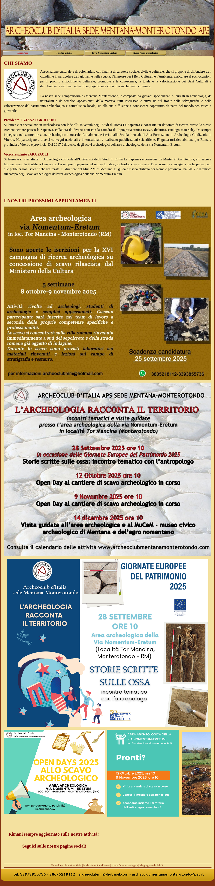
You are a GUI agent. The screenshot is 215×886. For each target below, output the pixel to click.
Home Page (57, 865)
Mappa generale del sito (152, 865)
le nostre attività (73, 865)
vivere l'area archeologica (124, 865)
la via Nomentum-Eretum (96, 865)
